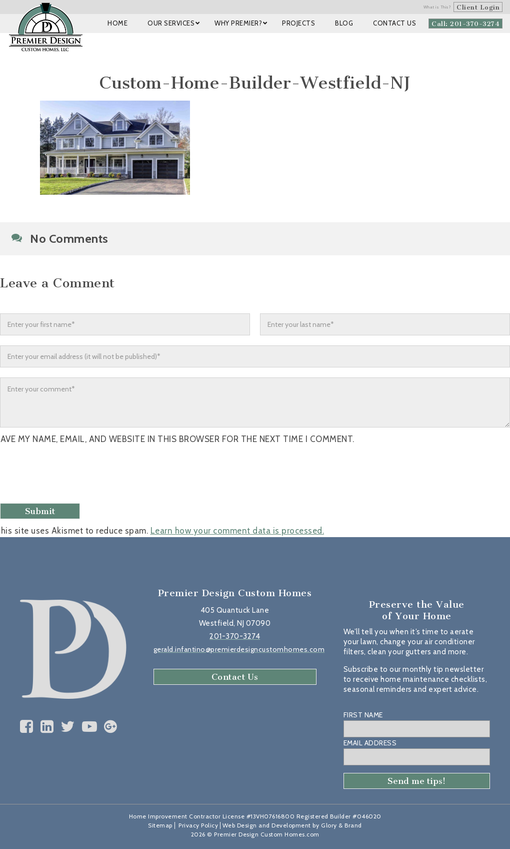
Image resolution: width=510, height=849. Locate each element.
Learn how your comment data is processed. (237, 531)
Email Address (370, 742)
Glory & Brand (341, 825)
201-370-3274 (235, 636)
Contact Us (235, 677)
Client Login (478, 7)
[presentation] (78, 475)
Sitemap (160, 825)
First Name (363, 714)
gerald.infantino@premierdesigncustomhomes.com (239, 649)
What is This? (438, 7)
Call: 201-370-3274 (466, 24)
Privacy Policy (198, 825)
